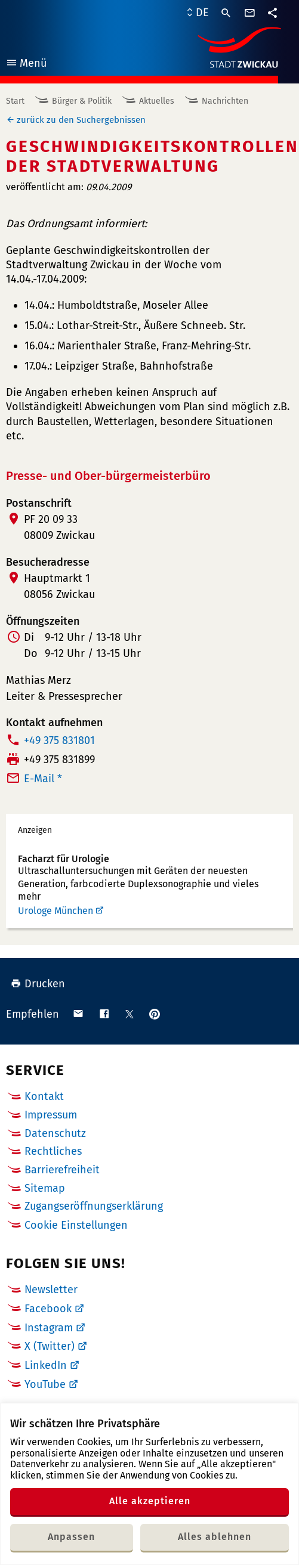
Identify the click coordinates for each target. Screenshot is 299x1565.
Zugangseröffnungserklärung (93, 1206)
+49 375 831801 (59, 740)
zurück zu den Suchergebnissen (81, 119)
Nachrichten (225, 101)
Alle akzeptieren (149, 1501)
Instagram (48, 1327)
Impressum (50, 1114)
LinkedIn (45, 1365)
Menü (26, 65)
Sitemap (44, 1188)
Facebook (48, 1308)
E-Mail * (43, 778)
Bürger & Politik (82, 101)
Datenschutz (55, 1133)
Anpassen (71, 1536)
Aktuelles (156, 101)
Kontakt (44, 1096)
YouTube (45, 1384)
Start (15, 101)
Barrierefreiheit (62, 1169)
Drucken (38, 983)
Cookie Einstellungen (76, 1225)
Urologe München (55, 910)
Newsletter (51, 1289)
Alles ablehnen (214, 1536)
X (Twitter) (49, 1346)
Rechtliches (53, 1151)
